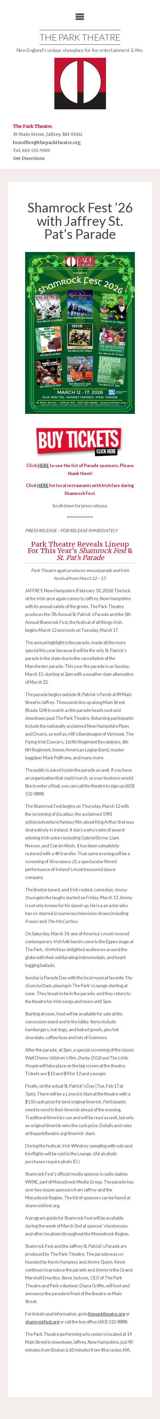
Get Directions (29, 158)
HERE (43, 485)
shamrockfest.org (42, 1321)
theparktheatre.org (106, 1314)
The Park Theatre (80, 37)
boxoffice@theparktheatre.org (47, 142)
